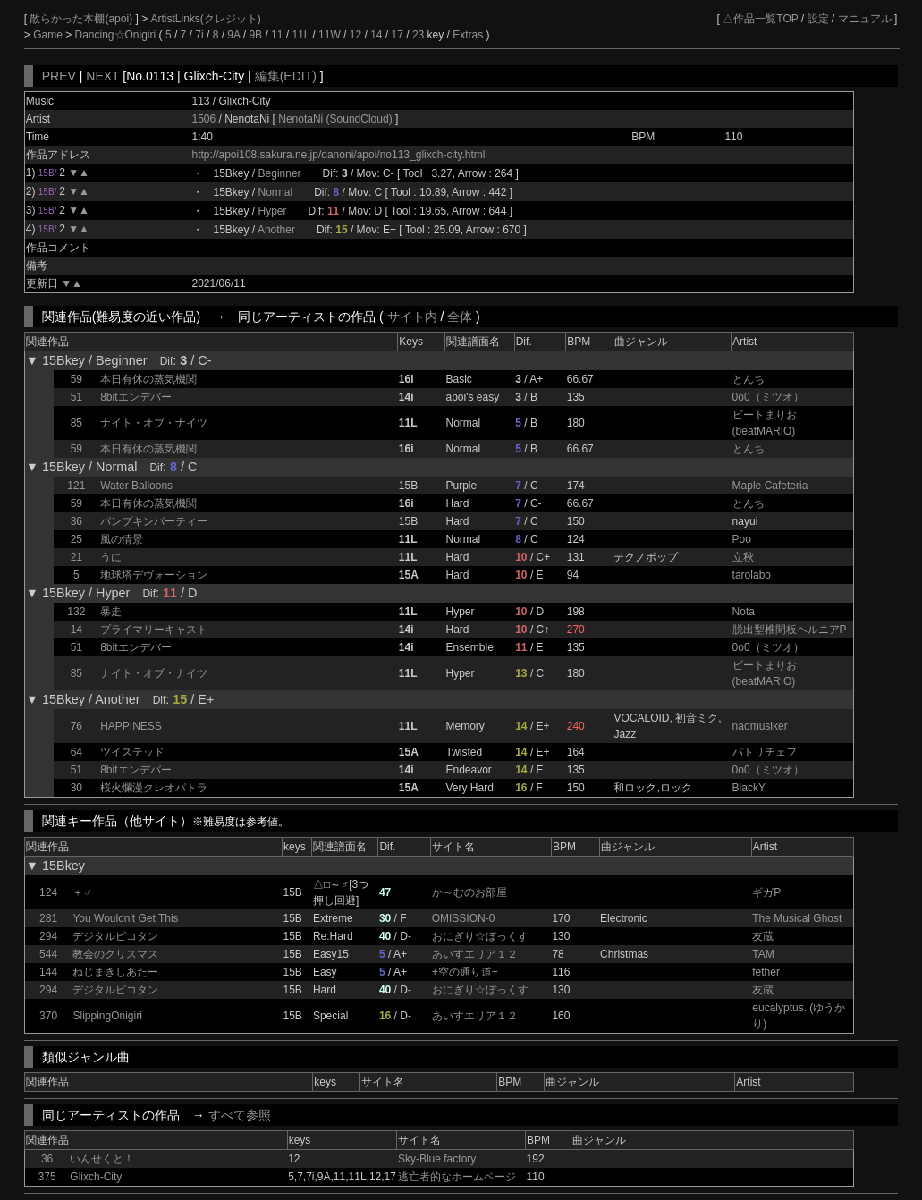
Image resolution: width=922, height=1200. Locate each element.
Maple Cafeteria (770, 485)
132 (76, 611)
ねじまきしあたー (115, 972)
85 (76, 423)
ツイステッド (132, 752)
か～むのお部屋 (469, 892)
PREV (59, 76)
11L (300, 35)
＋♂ (81, 892)
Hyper (272, 211)
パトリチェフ (764, 752)
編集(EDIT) (286, 76)
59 (76, 379)
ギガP (766, 892)
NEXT (102, 76)
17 (397, 35)
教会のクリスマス (115, 954)
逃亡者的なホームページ (457, 1176)
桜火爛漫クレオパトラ (153, 788)
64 (76, 752)
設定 (818, 19)
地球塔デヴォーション (153, 575)
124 (48, 892)
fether (766, 972)
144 (48, 972)
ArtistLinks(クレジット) (205, 19)
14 (376, 35)
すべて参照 (239, 1115)
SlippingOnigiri (106, 1016)
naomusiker (760, 726)
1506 (204, 119)
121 (76, 485)
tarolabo (751, 575)
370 (48, 1016)
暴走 (111, 611)
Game (49, 35)
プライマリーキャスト (153, 629)
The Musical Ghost (797, 918)
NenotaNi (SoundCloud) (336, 119)
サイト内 (412, 316)
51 (76, 397)
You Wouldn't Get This (125, 918)
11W (329, 35)
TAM (763, 954)
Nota (743, 611)
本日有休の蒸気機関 (148, 379)
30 (76, 788)
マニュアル (865, 19)
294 (48, 936)
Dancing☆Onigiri (116, 35)
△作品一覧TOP (760, 19)
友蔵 (763, 936)
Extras (468, 35)
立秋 (743, 557)
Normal (275, 192)
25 (76, 539)
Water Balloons (136, 485)
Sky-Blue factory (437, 1159)
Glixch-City (96, 1176)
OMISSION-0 (463, 918)
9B (255, 35)
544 (48, 954)
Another (276, 230)
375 (47, 1176)
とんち (748, 379)
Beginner (279, 173)
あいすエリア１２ (475, 954)
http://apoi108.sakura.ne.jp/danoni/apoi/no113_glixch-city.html (339, 154)
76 (76, 726)
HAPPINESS (131, 726)
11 (277, 35)
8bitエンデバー (135, 397)
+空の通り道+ (465, 972)
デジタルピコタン (115, 936)
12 (355, 35)
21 (76, 557)
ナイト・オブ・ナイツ (153, 423)
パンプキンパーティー (153, 521)
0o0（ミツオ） (768, 397)
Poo (741, 539)
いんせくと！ (102, 1159)
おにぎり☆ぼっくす (480, 936)
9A (233, 35)
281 (48, 918)
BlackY (749, 788)
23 (418, 35)
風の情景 (121, 539)
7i (199, 35)
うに (111, 557)
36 (76, 521)
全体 (459, 316)
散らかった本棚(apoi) (82, 19)
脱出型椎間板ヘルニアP (789, 629)
